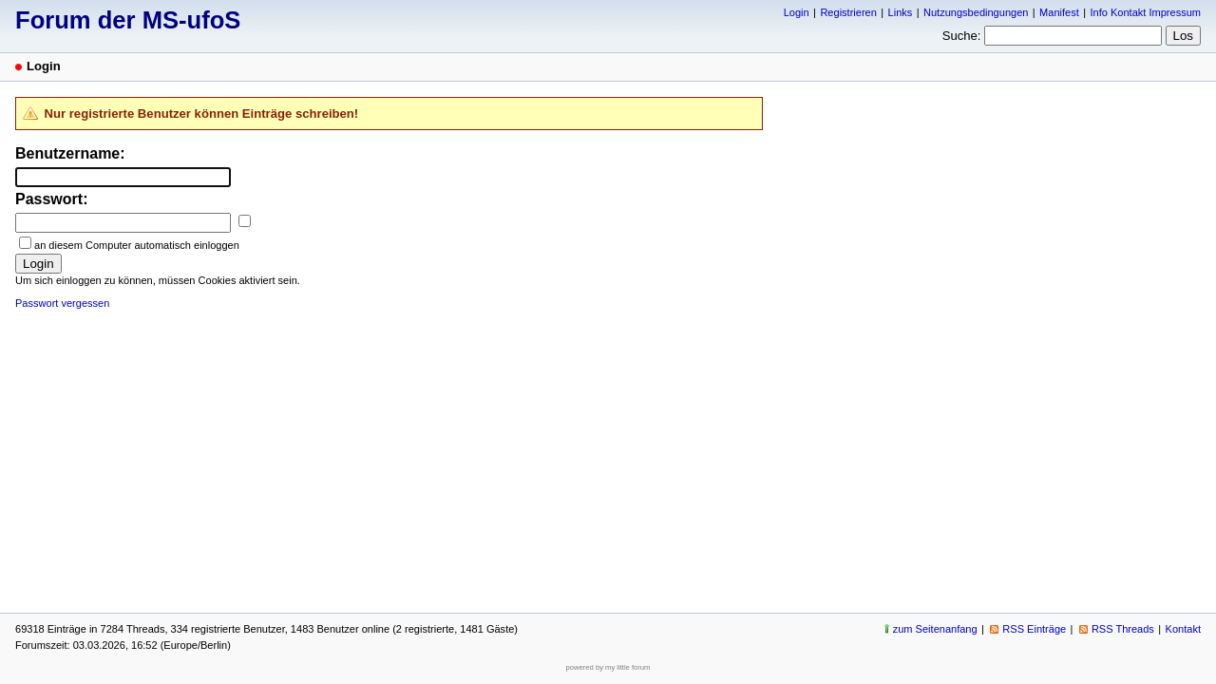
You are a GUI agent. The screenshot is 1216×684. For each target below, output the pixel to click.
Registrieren (848, 12)
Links (900, 12)
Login (796, 12)
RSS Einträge (1034, 629)
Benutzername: (70, 153)
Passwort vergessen (62, 303)
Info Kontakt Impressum (1146, 12)
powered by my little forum (608, 667)
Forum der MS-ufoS (127, 20)
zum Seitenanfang (935, 629)
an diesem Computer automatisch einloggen (136, 245)
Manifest (1059, 12)
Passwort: (51, 199)
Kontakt (1183, 629)
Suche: (961, 35)
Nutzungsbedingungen (975, 12)
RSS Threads (1123, 629)
